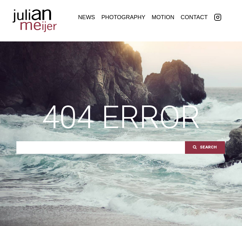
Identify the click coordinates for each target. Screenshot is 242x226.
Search (205, 147)
